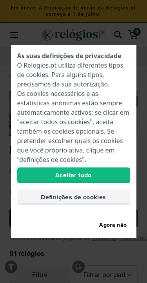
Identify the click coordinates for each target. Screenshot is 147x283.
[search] (121, 34)
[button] (17, 35)
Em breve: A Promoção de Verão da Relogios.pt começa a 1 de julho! (73, 10)
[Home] (13, 75)
